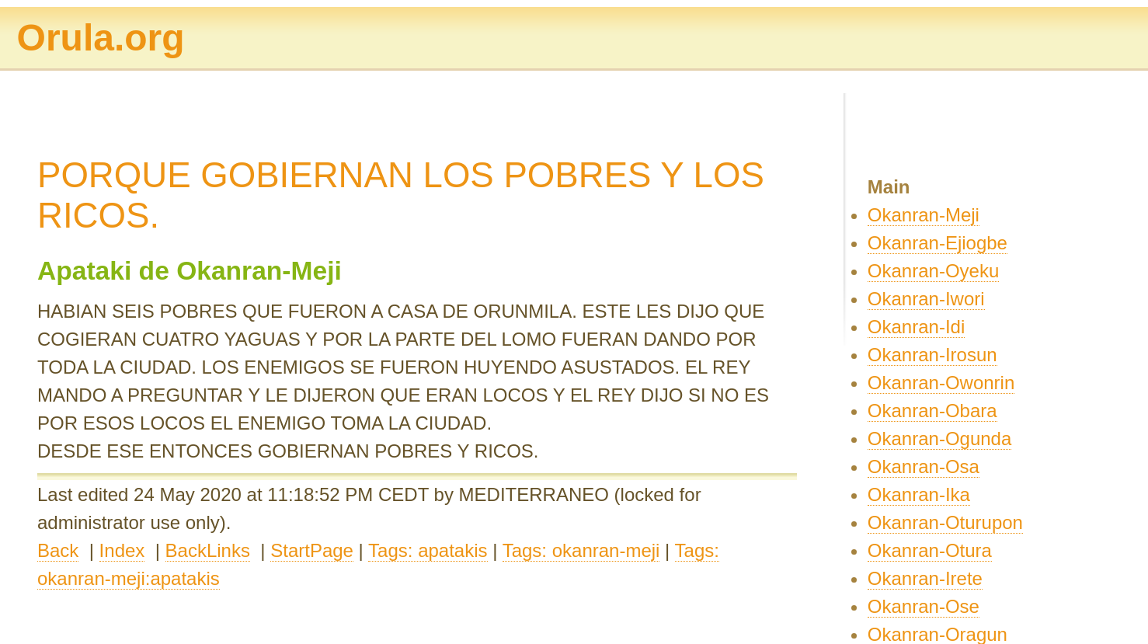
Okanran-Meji (923, 214)
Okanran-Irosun (932, 354)
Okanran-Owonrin (941, 382)
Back (57, 550)
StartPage (311, 550)
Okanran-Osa (923, 466)
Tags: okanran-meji (581, 550)
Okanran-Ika (919, 494)
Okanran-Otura (930, 550)
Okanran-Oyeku (933, 270)
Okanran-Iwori (926, 298)
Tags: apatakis (427, 550)
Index (122, 550)
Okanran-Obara (932, 410)
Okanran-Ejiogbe (937, 242)
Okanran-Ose (923, 606)
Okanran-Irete (925, 578)
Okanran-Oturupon (945, 522)
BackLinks (207, 550)
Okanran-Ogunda (939, 438)
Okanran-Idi (916, 326)
